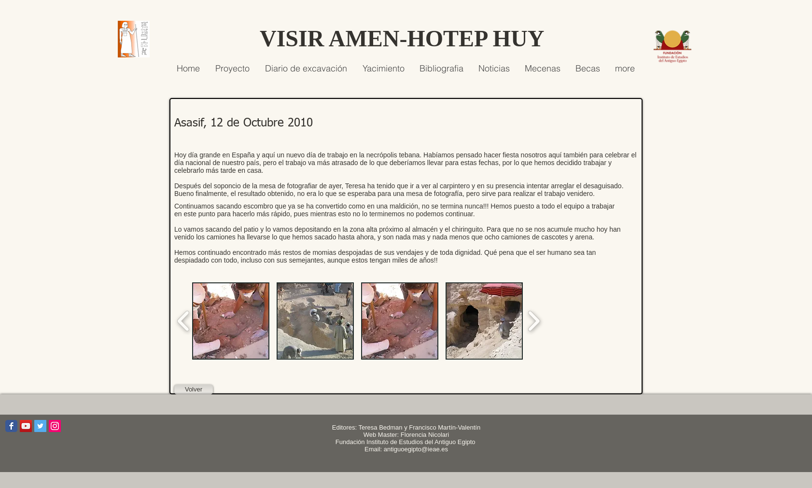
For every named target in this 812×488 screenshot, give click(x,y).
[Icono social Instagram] (55, 426)
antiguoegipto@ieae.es (416, 449)
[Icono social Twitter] (40, 426)
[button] (230, 321)
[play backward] (184, 321)
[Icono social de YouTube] (26, 426)
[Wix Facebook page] (11, 426)
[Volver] (193, 389)
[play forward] (534, 321)
